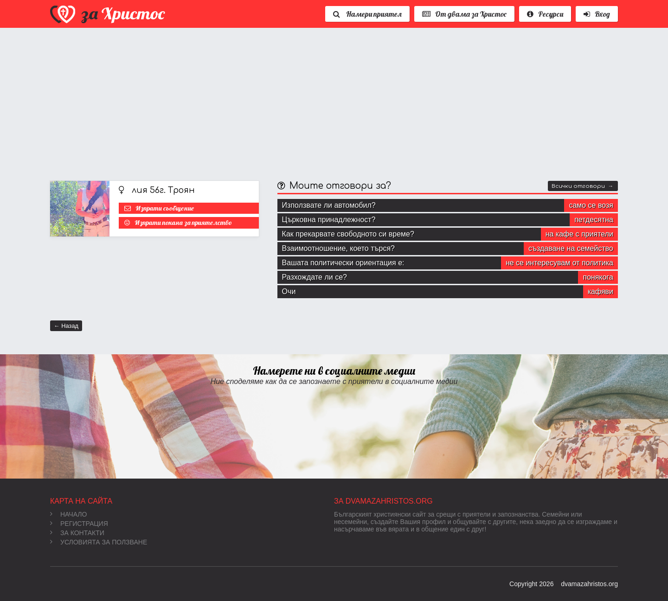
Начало (68, 514)
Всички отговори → (582, 186)
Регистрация (79, 523)
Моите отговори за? (340, 185)
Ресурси (545, 14)
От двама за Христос (464, 14)
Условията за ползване (98, 542)
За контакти (77, 533)
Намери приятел (367, 14)
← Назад (66, 325)
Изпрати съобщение (164, 208)
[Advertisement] (328, 102)
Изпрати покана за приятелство (183, 222)
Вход (597, 14)
